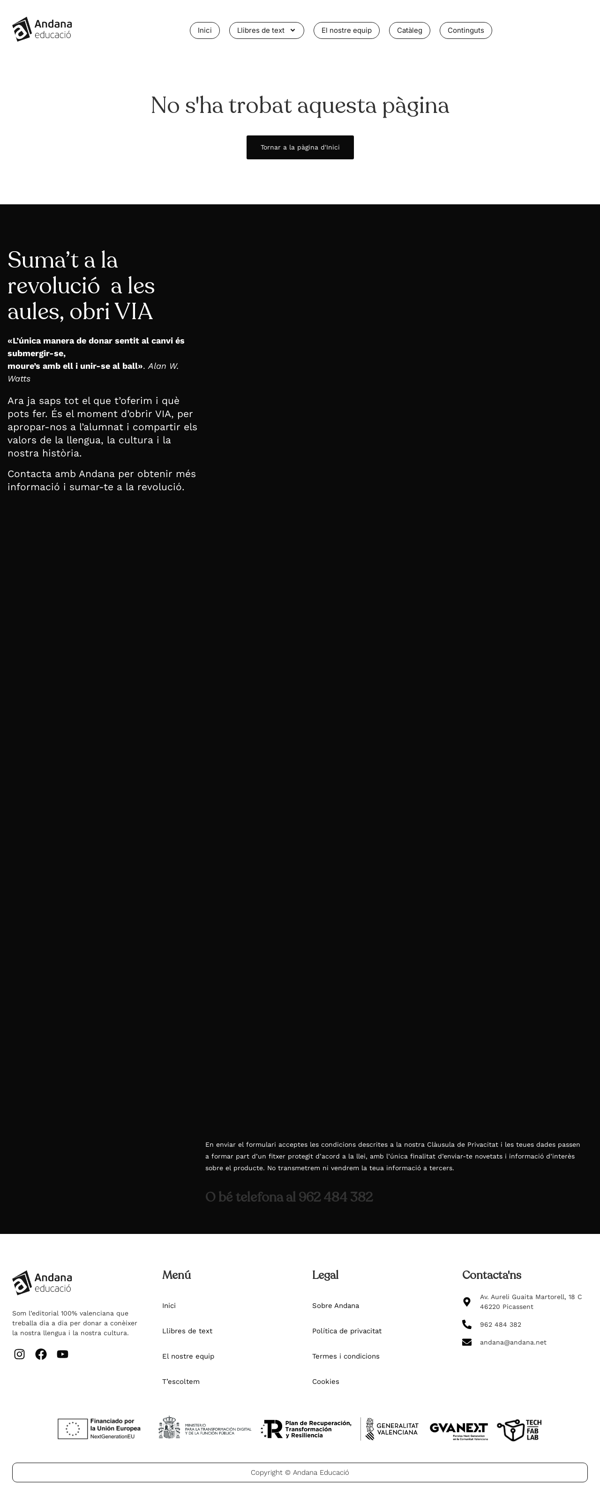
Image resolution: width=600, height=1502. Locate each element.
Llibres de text (266, 30)
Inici (205, 30)
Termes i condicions (346, 1356)
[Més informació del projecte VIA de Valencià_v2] (396, 686)
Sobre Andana (335, 1305)
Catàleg (409, 30)
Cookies (325, 1381)
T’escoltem (181, 1381)
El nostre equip (347, 30)
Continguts (466, 30)
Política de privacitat (347, 1331)
